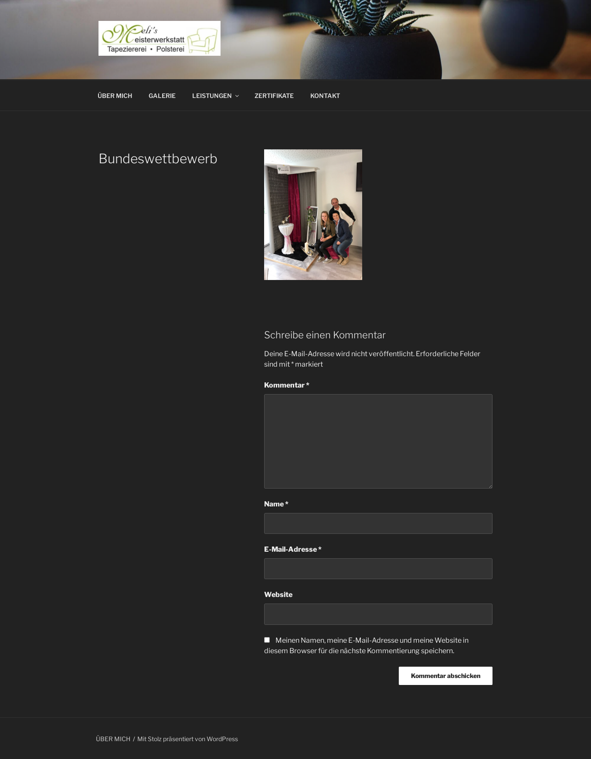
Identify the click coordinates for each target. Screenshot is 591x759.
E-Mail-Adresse (293, 549)
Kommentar (286, 385)
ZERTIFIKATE (274, 95)
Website (278, 594)
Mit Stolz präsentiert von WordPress (187, 738)
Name (276, 504)
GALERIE (162, 95)
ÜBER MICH (115, 95)
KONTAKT (325, 95)
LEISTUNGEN (216, 95)
